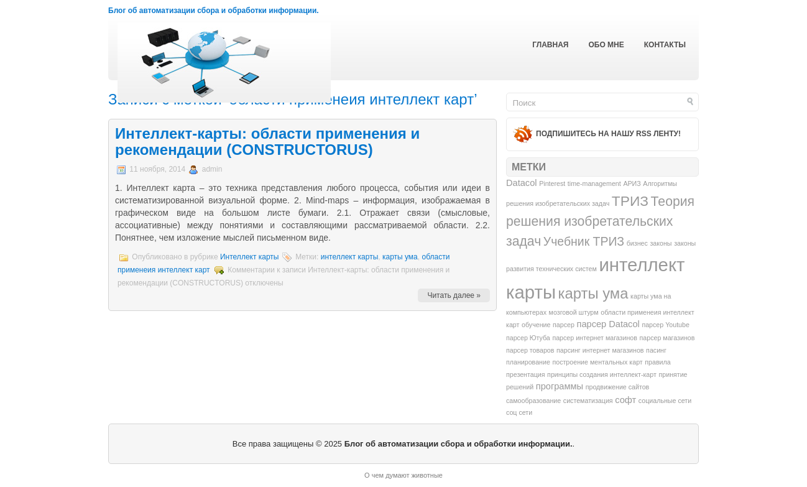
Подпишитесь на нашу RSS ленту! (608, 133)
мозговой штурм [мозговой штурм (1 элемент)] (574, 312)
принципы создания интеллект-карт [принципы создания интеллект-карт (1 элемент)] (602, 374)
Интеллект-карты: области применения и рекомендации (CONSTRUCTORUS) (267, 141)
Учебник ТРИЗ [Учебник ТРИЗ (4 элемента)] (583, 241)
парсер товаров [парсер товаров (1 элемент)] (530, 350)
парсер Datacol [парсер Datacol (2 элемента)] (607, 324)
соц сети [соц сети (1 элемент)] (519, 412)
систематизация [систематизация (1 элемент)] (588, 400)
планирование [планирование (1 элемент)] (528, 362)
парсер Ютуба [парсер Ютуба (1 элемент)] (528, 337)
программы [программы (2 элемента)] (559, 386)
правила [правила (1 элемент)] (657, 362)
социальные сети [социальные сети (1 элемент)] (665, 400)
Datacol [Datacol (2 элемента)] (521, 183)
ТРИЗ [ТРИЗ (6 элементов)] (630, 201)
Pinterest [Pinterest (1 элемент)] (552, 183)
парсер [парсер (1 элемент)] (563, 324)
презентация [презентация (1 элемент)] (525, 374)
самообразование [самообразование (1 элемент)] (533, 400)
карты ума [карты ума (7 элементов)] (593, 293)
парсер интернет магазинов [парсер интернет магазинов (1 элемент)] (594, 337)
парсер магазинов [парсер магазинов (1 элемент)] (667, 337)
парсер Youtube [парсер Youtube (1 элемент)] (665, 324)
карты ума (400, 257)
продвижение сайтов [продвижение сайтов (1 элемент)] (618, 387)
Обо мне (606, 44)
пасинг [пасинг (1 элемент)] (656, 350)
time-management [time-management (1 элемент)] (594, 183)
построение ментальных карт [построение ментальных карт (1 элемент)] (597, 362)
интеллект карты (350, 257)
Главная (550, 44)
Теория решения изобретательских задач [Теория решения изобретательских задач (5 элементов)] (600, 221)
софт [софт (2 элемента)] (625, 400)
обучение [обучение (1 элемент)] (536, 324)
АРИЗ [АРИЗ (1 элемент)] (631, 183)
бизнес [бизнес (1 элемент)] (637, 243)
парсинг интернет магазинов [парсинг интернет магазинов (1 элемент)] (599, 350)
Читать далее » (454, 295)
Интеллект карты (249, 257)
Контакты (665, 44)
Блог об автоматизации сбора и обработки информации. (213, 10)
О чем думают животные (403, 475)
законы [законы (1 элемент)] (660, 243)
